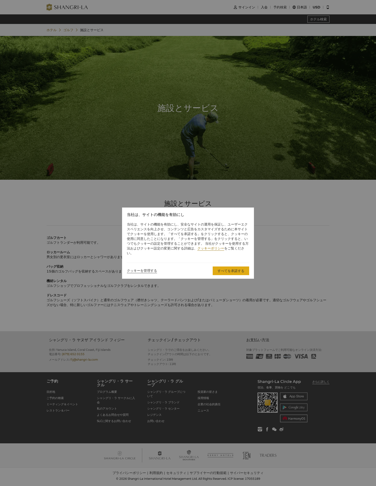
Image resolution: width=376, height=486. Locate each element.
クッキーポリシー (210, 248)
